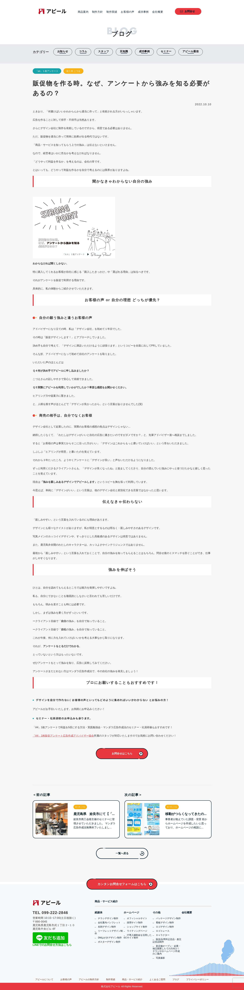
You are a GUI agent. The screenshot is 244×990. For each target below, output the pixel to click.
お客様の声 (127, 12)
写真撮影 (160, 958)
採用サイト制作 (135, 922)
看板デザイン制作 (165, 922)
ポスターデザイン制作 (109, 942)
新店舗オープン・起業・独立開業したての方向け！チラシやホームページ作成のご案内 (167, 950)
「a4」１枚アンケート (47, 71)
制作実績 (111, 12)
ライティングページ (137, 931)
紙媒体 (98, 912)
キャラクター (162, 935)
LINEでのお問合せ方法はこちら (52, 944)
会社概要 (157, 12)
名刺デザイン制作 (107, 926)
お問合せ (190, 11)
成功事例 (143, 12)
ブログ (175, 979)
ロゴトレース (162, 931)
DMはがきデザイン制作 (110, 937)
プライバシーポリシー (197, 979)
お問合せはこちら (122, 753)
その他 (156, 912)
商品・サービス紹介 (106, 901)
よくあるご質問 (157, 979)
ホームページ (131, 912)
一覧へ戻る (122, 853)
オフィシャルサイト (137, 918)
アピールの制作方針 (89, 979)
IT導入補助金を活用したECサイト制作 (138, 936)
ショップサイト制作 (137, 926)
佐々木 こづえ (73, 71)
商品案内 (83, 12)
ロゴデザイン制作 (165, 926)
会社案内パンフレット (109, 922)
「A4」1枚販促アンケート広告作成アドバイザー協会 (63, 735)
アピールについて (44, 979)
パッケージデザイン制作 (168, 918)
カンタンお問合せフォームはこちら (122, 884)
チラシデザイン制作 (108, 918)
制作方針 (97, 12)
